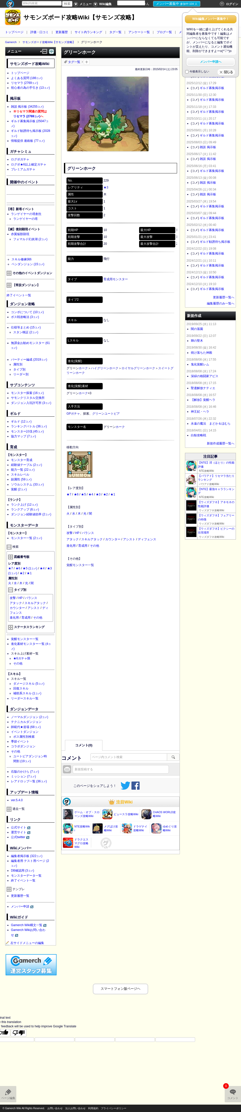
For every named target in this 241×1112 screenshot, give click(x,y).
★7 (68, 494)
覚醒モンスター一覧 (80, 565)
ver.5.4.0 (17, 800)
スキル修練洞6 (21, 259)
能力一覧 (23, 469)
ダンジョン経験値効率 (31, 514)
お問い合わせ (55, 1108)
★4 (90, 494)
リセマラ (24, 83)
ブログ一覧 (164, 32)
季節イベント (20, 741)
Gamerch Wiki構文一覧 (26, 925)
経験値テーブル (26, 465)
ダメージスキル (28, 683)
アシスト (129, 539)
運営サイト (18, 832)
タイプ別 (19, 369)
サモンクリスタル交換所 (28, 398)
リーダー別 (21, 374)
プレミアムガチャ (23, 169)
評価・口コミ (39, 32)
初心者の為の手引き (30, 88)
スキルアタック (92, 539)
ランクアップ (25, 509)
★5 (83, 494)
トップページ (14, 32)
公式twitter (18, 837)
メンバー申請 (20, 906)
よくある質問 (26, 78)
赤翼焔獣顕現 (20, 234)
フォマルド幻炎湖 (30, 239)
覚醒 (19, 489)
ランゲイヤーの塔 (25, 219)
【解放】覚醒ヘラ (203, 400)
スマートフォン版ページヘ (120, 988)
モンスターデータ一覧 (26, 875)
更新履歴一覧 (20, 896)
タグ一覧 (115, 32)
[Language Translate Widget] (135, 3)
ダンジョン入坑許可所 (31, 403)
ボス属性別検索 (24, 736)
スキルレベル (20, 474)
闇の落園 (197, 329)
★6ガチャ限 (21, 658)
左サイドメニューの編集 (24, 943)
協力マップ (23, 436)
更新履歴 (62, 32)
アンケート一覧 (139, 32)
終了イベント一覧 (19, 295)
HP (77, 533)
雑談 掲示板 (27, 106)
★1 (112, 494)
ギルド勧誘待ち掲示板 (215, 242)
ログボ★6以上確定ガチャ (28, 164)
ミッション (23, 776)
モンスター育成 (21, 460)
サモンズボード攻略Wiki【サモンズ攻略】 (80, 17)
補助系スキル (27, 693)
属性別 (17, 364)
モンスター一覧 (26, 538)
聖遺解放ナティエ (203, 388)
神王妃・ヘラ (200, 411)
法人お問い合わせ (75, 1108)
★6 (76, 494)
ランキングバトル (29, 426)
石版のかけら (25, 771)
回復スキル (21, 688)
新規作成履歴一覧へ (220, 443)
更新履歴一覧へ (223, 297)
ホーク (83, 368)
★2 (105, 494)
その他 (94, 545)
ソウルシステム (27, 484)
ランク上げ (24, 504)
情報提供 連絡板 (28, 141)
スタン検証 (25, 332)
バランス (88, 533)
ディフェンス (147, 539)
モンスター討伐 (27, 431)
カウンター (112, 539)
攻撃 (69, 533)
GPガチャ (73, 413)
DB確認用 (22, 870)
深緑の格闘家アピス (204, 376)
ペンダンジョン (27, 264)
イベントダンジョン (24, 732)
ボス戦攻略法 (25, 317)
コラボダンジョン (23, 746)
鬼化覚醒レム (200, 364)
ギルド (21, 421)
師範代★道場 (26, 727)
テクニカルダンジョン (26, 722)
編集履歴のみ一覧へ (220, 303)
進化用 (71, 545)
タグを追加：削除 (86, 62)
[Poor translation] (18, 1033)
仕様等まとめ (26, 327)
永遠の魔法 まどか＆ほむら (211, 423)
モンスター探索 (27, 393)
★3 (105, 187)
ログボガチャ (20, 159)
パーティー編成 (29, 359)
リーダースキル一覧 (24, 698)
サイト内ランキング (88, 32)
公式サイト (18, 827)
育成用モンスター (115, 279)
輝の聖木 (197, 340)
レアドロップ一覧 (29, 781)
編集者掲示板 (26, 856)
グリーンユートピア (106, 413)
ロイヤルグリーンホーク (138, 368)
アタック (72, 539)
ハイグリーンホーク (104, 368)
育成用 (82, 545)
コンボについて (27, 312)
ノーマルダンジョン (29, 717)
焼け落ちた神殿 (201, 352)
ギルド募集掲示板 (212, 88)
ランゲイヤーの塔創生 (26, 214)
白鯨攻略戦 (198, 435)
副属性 (21, 479)
